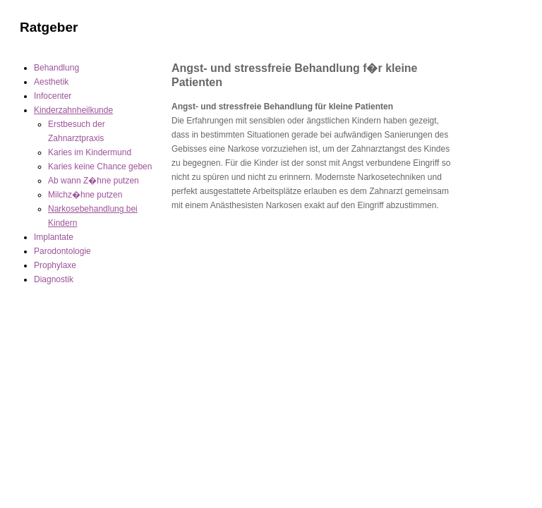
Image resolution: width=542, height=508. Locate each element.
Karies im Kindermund (89, 152)
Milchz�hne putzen (85, 195)
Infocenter (52, 96)
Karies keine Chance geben (100, 166)
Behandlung (56, 68)
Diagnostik (53, 279)
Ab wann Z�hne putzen (93, 181)
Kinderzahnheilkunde (73, 110)
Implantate (53, 237)
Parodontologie (62, 251)
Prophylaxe (55, 265)
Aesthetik (51, 82)
